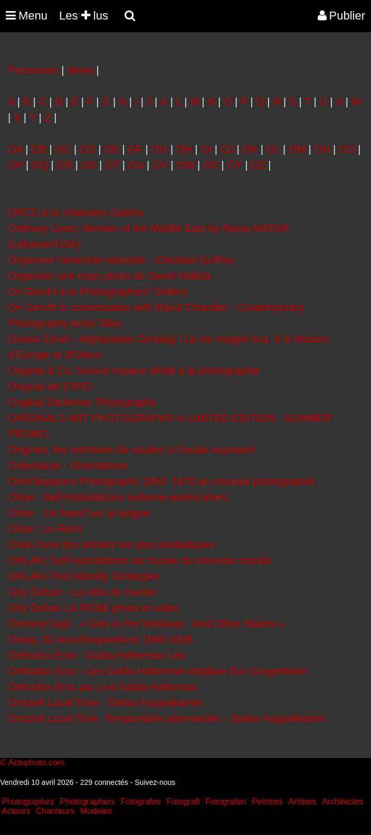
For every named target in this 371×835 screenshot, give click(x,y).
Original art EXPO (50, 386)
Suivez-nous (155, 782)
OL (273, 149)
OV (160, 165)
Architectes (343, 801)
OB (38, 149)
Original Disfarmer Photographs (82, 402)
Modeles (96, 811)
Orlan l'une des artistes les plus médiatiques (111, 544)
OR (64, 165)
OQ (40, 165)
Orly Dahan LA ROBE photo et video (93, 608)
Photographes (28, 801)
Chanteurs (55, 811)
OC (63, 149)
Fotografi (182, 801)
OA (15, 149)
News (80, 70)
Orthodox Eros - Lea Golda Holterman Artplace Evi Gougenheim (158, 671)
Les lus (83, 15)
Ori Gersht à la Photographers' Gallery (97, 291)
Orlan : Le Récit (44, 529)
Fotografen (225, 801)
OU (136, 165)
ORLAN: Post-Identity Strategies (83, 576)
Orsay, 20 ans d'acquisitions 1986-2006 (100, 639)
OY (234, 165)
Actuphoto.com (36, 762)
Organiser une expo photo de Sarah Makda (109, 275)
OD (88, 149)
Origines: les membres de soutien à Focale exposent (131, 449)
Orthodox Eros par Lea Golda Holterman (102, 687)
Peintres (267, 801)
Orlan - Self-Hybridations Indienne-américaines (117, 497)
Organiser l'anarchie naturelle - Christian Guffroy (121, 260)
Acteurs (16, 811)
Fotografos (141, 801)
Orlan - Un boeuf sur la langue (78, 513)
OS (89, 165)
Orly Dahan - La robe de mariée (82, 592)
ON (322, 149)
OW (185, 165)
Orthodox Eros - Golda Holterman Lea (97, 655)
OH (184, 149)
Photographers (87, 801)
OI (206, 149)
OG (159, 149)
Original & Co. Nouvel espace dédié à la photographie (134, 370)
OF (135, 149)
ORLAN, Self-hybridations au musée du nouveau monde (139, 560)
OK (250, 149)
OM (297, 149)
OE (111, 149)
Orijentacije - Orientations (67, 465)
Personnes (33, 70)
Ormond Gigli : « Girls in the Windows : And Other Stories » (146, 623)
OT (112, 165)
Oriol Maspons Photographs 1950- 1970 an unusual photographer (162, 481)
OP (15, 165)
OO (347, 149)
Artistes (302, 801)
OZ (258, 165)
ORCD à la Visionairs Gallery (76, 212)
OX (210, 165)
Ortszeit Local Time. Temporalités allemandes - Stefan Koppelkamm (166, 718)
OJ (227, 149)
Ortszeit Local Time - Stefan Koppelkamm (105, 702)
